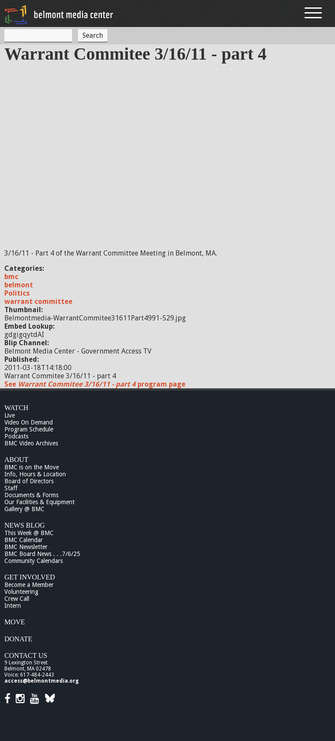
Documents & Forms (31, 495)
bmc (11, 277)
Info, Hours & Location (35, 474)
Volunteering (21, 591)
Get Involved (29, 577)
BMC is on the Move (31, 467)
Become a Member (29, 584)
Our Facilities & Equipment (39, 501)
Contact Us (25, 655)
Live (9, 415)
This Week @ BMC (29, 532)
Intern (12, 605)
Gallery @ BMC (24, 508)
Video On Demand (28, 422)
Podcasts (16, 436)
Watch (16, 407)
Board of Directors (29, 481)
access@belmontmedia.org (41, 681)
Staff (10, 488)
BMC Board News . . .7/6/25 (42, 553)
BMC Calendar (23, 539)
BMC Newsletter (26, 546)
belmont (18, 285)
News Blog (24, 525)
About (16, 459)
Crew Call (16, 598)
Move (14, 622)
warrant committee (38, 301)
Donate (18, 639)
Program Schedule (28, 429)
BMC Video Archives (31, 443)
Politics (17, 293)
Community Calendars (33, 560)
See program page (94, 384)
